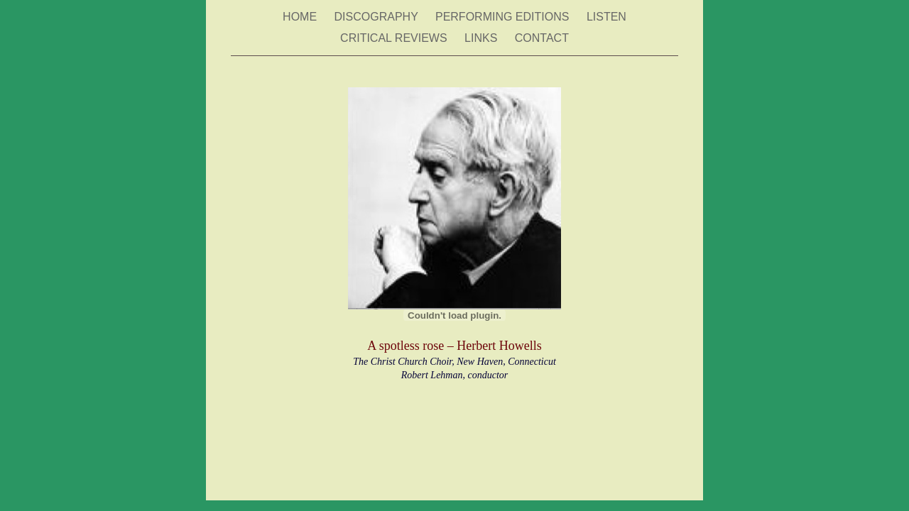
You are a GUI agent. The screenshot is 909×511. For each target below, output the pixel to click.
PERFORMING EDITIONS (503, 17)
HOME (301, 17)
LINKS (482, 38)
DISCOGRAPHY (377, 17)
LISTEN (606, 17)
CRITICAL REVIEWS (395, 38)
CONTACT (542, 38)
